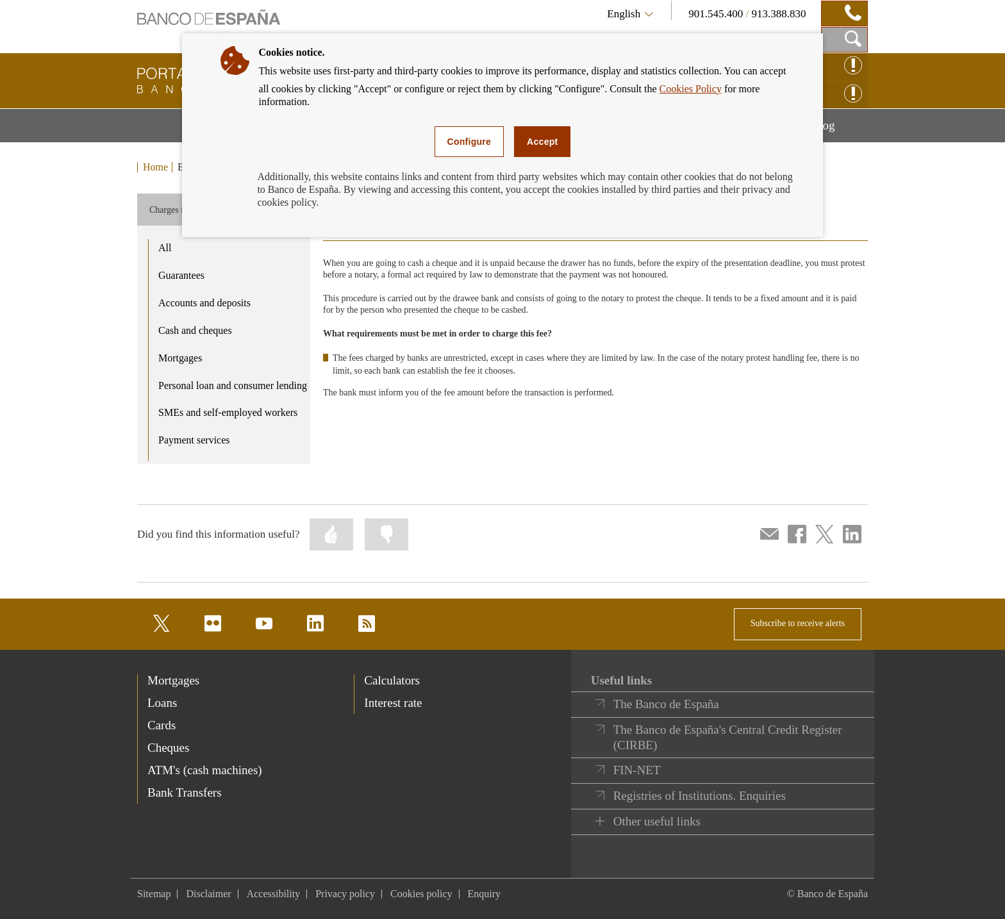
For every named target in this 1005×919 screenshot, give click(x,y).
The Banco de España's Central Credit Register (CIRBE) (727, 737)
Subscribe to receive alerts (798, 623)
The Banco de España (666, 704)
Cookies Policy (691, 88)
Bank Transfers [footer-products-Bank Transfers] (184, 792)
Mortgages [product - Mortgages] (180, 357)
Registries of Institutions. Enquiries (699, 795)
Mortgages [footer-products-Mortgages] (173, 680)
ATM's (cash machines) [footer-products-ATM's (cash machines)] (204, 770)
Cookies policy (421, 893)
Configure (469, 142)
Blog (839, 130)
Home (155, 167)
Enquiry (484, 893)
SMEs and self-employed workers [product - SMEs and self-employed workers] (227, 412)
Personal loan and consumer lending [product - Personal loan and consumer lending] (232, 385)
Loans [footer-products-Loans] (162, 702)
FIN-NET (637, 770)
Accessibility (274, 893)
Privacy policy (345, 893)
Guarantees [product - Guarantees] (181, 275)
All (164, 247)
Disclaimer (208, 893)
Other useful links (657, 821)
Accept (542, 142)
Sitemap (153, 893)
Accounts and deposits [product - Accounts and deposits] (204, 302)
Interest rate (393, 702)
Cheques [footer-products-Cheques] (168, 747)
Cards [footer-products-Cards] (161, 725)
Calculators (392, 680)
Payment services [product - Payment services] (194, 440)
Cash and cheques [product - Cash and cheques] (195, 330)
